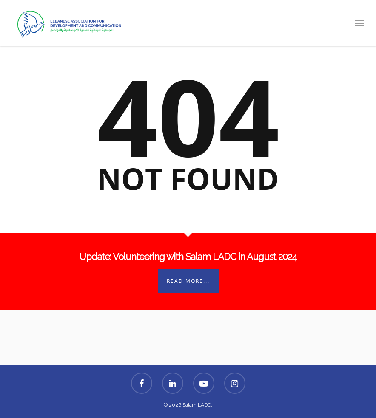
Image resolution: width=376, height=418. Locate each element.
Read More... (188, 281)
